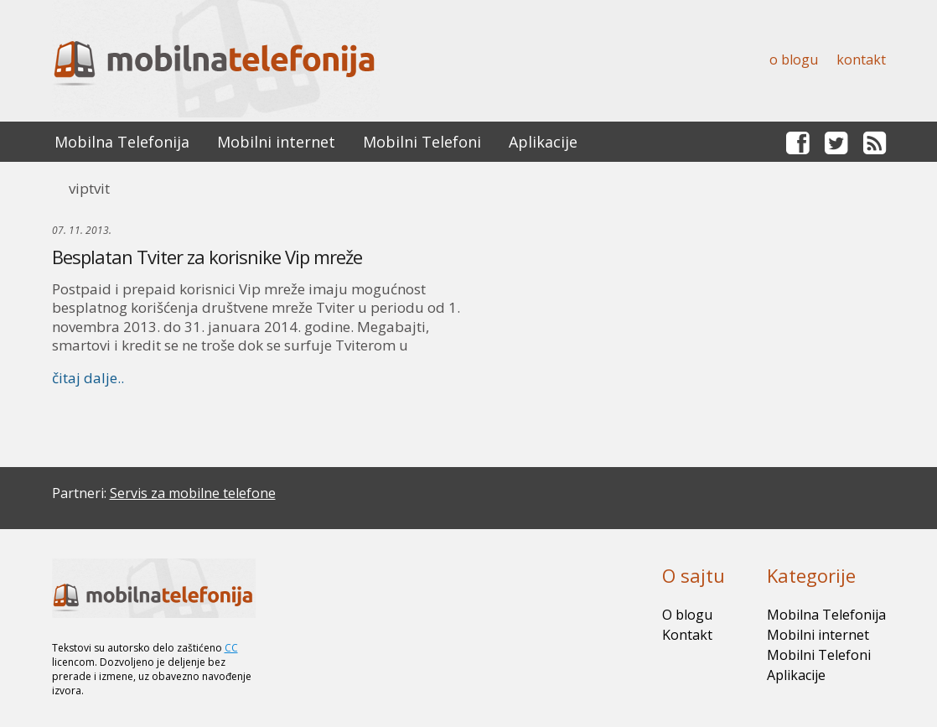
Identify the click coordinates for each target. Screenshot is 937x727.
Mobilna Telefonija (121, 142)
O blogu (793, 59)
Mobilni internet (276, 142)
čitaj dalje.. (88, 377)
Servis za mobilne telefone (193, 493)
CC (231, 648)
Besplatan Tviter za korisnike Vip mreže (207, 256)
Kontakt (861, 59)
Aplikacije (543, 142)
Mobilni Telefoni (422, 142)
